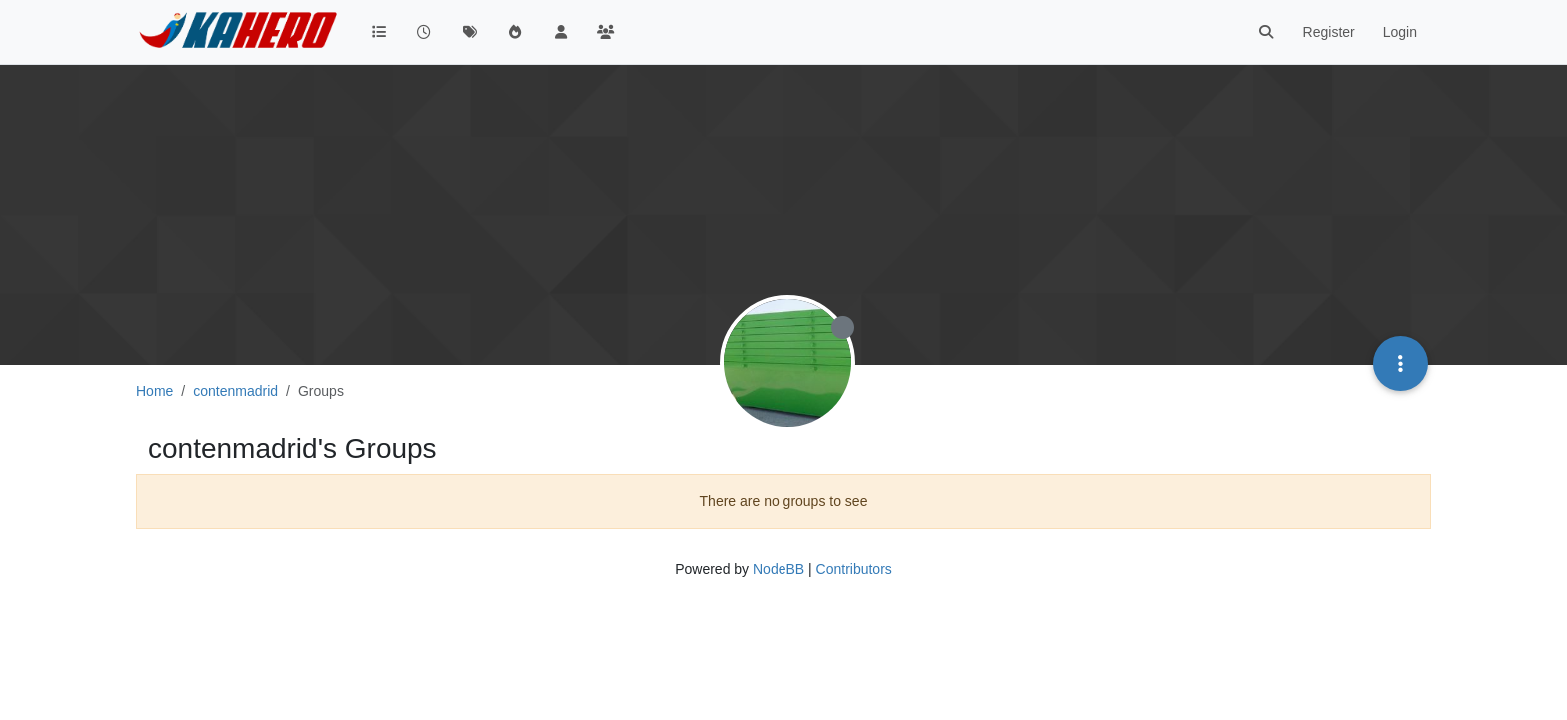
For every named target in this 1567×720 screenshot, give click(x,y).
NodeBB (778, 569)
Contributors (854, 569)
